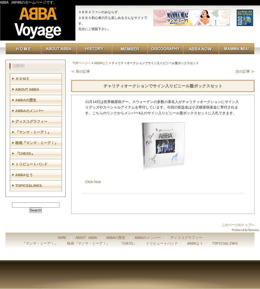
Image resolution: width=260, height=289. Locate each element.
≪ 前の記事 (80, 71)
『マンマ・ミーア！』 (33, 132)
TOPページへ (82, 63)
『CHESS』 (25, 153)
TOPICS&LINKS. (29, 186)
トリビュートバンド (31, 164)
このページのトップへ (238, 225)
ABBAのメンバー (29, 111)
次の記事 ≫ (245, 71)
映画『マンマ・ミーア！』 (36, 143)
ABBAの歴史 (25, 100)
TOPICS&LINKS (225, 243)
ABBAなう (101, 63)
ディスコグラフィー (31, 121)
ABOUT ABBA (27, 89)
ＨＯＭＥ (22, 79)
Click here (93, 182)
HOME (62, 238)
